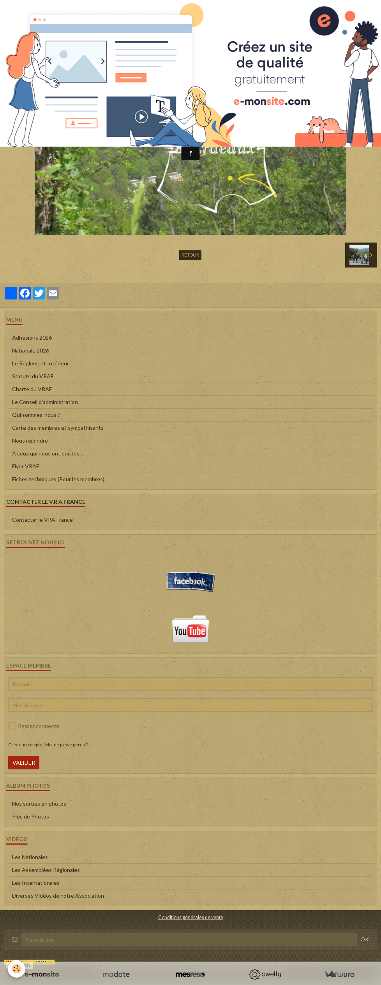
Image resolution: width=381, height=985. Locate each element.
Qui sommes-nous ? (36, 414)
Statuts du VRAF (32, 376)
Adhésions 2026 (32, 337)
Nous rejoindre (30, 440)
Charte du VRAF (32, 389)
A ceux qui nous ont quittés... (47, 453)
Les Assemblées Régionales (46, 869)
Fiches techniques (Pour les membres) (58, 479)
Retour (190, 255)
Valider (23, 762)
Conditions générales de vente (190, 917)
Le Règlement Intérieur (40, 363)
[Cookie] (16, 969)
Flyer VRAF (25, 466)
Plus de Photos (30, 816)
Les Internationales (36, 882)
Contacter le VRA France (42, 519)
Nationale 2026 (30, 350)
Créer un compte (25, 744)
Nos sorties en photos (39, 803)
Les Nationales (30, 857)
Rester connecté (33, 726)
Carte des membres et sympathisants (58, 427)
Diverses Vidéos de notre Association (58, 895)
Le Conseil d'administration (45, 402)
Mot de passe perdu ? (66, 744)
